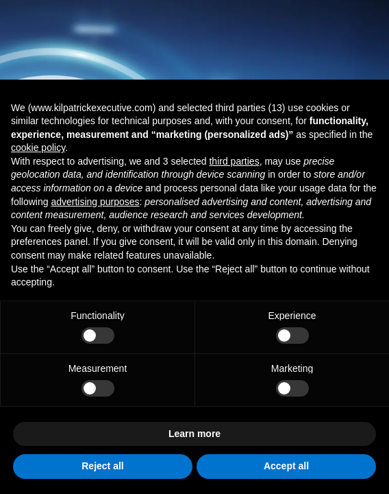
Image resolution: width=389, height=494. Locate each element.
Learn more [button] (194, 433)
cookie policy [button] (38, 147)
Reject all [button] (102, 465)
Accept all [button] (286, 465)
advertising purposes (95, 201)
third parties (234, 161)
